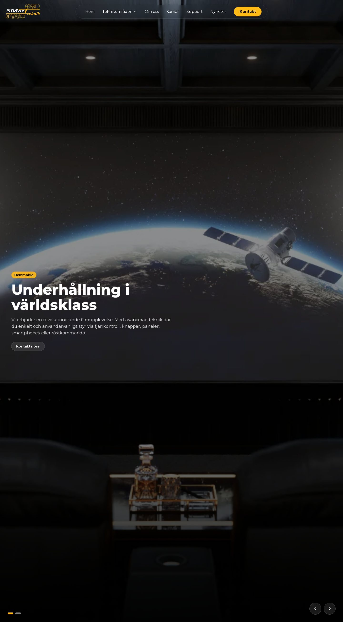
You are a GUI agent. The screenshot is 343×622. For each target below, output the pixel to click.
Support (195, 11)
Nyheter (218, 11)
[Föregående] (315, 608)
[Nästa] (329, 608)
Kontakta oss (28, 346)
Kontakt (248, 11)
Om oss (152, 11)
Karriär (172, 11)
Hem (90, 11)
